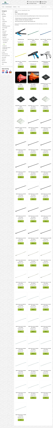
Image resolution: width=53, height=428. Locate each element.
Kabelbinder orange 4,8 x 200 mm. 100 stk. (33, 84)
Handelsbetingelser (8, 6)
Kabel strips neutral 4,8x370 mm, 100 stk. (46, 327)
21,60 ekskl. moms (20, 218)
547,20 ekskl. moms (45, 284)
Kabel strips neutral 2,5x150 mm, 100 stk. (33, 393)
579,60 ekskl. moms (33, 240)
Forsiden (16, 10)
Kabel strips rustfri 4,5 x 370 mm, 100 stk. (21, 283)
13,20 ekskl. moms (33, 394)
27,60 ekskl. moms (33, 372)
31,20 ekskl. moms (45, 196)
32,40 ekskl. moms (33, 350)
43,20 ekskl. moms (33, 196)
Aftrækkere (4, 16)
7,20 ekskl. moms (45, 394)
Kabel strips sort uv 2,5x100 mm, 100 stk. (21, 238)
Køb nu (20, 44)
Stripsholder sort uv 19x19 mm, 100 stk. (20, 106)
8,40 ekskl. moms (20, 63)
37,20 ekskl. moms (20, 196)
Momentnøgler (4, 27)
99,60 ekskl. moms (33, 328)
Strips (4, 44)
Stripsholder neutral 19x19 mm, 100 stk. (20, 128)
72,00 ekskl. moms (20, 174)
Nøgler (3, 29)
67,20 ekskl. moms (20, 108)
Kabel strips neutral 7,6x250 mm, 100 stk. (21, 327)
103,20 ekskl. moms (45, 108)
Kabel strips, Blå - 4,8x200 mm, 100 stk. (45, 40)
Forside (3, 6)
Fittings (3, 19)
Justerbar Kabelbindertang (33, 61)
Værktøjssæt (4, 45)
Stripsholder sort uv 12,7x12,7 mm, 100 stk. (33, 106)
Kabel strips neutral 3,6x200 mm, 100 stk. (33, 371)
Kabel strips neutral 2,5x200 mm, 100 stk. (21, 393)
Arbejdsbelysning (5, 53)
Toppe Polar (4, 37)
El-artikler (3, 52)
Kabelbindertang (21, 39)
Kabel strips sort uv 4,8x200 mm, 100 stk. (46, 172)
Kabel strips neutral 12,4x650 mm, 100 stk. (21, 415)
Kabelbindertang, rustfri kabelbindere (46, 62)
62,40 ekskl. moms (33, 108)
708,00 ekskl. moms (20, 262)
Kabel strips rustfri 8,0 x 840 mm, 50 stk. (21, 261)
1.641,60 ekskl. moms (45, 63)
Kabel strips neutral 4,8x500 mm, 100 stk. (33, 327)
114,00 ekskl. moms (45, 152)
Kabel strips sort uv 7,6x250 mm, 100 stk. (33, 150)
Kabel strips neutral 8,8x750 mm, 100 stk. (21, 305)
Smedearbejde (4, 62)
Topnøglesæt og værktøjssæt (5, 35)
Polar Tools (19, 10)
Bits (3, 18)
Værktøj (3, 13)
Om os (19, 6)
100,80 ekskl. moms (20, 328)
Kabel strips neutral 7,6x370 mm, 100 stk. (46, 305)
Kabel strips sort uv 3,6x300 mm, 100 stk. (33, 194)
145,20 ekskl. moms (20, 152)
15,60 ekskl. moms (45, 218)
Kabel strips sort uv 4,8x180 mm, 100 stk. (21, 194)
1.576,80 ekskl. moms (33, 63)
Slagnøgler (4, 32)
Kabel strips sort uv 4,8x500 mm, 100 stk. (46, 150)
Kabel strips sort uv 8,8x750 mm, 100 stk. (33, 128)
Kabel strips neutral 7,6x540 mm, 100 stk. (33, 305)
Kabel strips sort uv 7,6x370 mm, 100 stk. (21, 150)
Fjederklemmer (5, 40)
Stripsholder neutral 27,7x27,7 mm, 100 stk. (45, 106)
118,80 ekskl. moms (45, 85)
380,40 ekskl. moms (20, 306)
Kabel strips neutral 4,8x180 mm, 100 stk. (46, 349)
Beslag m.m (4, 59)
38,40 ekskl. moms (45, 174)
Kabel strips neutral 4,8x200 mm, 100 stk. (33, 349)
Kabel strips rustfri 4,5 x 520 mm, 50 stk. (46, 261)
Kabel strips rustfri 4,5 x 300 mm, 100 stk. (33, 283)
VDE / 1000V (4, 50)
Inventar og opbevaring (6, 55)
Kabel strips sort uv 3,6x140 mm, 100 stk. (21, 216)
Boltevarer (3, 60)
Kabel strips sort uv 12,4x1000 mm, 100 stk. (46, 238)
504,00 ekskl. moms (20, 417)
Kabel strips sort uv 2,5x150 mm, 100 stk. (46, 216)
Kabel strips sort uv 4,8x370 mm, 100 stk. (21, 172)
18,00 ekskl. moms (45, 372)
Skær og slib (4, 31)
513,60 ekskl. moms (45, 262)
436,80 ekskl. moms (33, 130)
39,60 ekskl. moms (33, 85)
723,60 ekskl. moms (20, 284)
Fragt (2, 64)
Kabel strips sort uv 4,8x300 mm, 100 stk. (33, 172)
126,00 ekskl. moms (45, 306)
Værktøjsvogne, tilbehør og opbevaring (6, 48)
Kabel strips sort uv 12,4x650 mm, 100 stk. (33, 238)
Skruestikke (5, 42)
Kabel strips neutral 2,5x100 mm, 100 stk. (46, 393)
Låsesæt (3, 23)
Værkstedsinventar (24, 10)
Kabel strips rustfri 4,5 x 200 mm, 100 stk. (46, 283)
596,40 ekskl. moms (33, 262)
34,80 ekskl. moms (33, 41)
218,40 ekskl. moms (33, 306)
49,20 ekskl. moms (20, 350)
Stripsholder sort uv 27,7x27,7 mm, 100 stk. (46, 84)
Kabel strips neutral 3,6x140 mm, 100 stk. (46, 371)
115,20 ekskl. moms (33, 152)
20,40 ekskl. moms (33, 218)
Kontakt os (15, 6)
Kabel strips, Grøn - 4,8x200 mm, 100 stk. (33, 40)
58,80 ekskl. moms (20, 130)
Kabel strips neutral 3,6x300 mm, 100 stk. (21, 371)
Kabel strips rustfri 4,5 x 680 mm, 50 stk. (33, 261)
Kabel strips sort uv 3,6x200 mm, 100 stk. (46, 194)
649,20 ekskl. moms (33, 284)
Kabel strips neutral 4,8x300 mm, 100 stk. (21, 349)
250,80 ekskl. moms (45, 130)
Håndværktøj (4, 21)
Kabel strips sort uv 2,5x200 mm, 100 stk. (33, 216)
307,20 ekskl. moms (20, 41)
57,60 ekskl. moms (33, 174)
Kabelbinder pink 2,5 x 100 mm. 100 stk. (20, 84)
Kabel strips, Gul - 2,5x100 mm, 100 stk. (20, 62)
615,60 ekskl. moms (45, 240)
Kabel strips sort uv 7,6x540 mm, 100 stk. (46, 128)
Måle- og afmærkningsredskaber (6, 25)
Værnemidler (4, 57)
